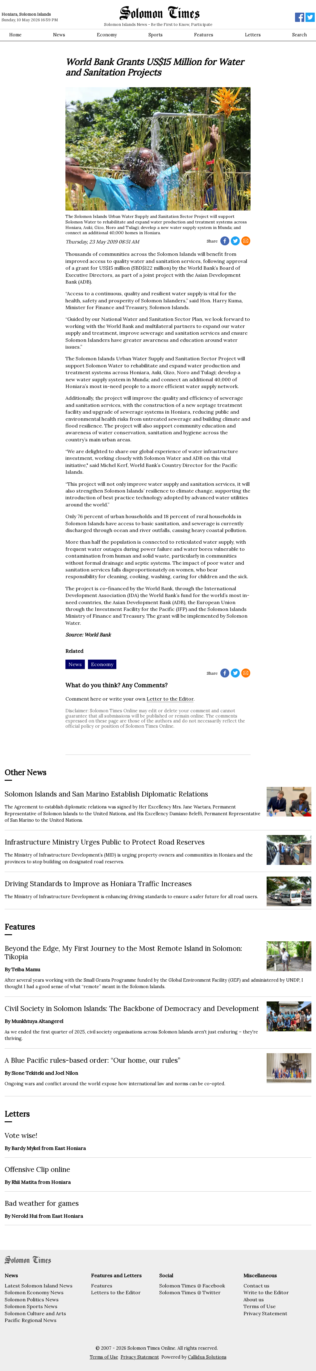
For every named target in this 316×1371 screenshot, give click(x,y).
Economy (107, 35)
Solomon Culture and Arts (35, 1313)
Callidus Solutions (207, 1357)
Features (203, 35)
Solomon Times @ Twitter (190, 1292)
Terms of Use (259, 1306)
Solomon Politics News (32, 1299)
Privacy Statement (265, 1313)
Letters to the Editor (116, 1292)
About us (253, 1299)
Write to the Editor (266, 1292)
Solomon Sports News (31, 1306)
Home (15, 35)
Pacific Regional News (30, 1320)
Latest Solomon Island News (39, 1286)
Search (299, 35)
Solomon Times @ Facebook (192, 1286)
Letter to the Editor (170, 699)
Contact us (256, 1286)
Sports (155, 35)
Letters (253, 35)
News (59, 35)
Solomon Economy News (34, 1292)
